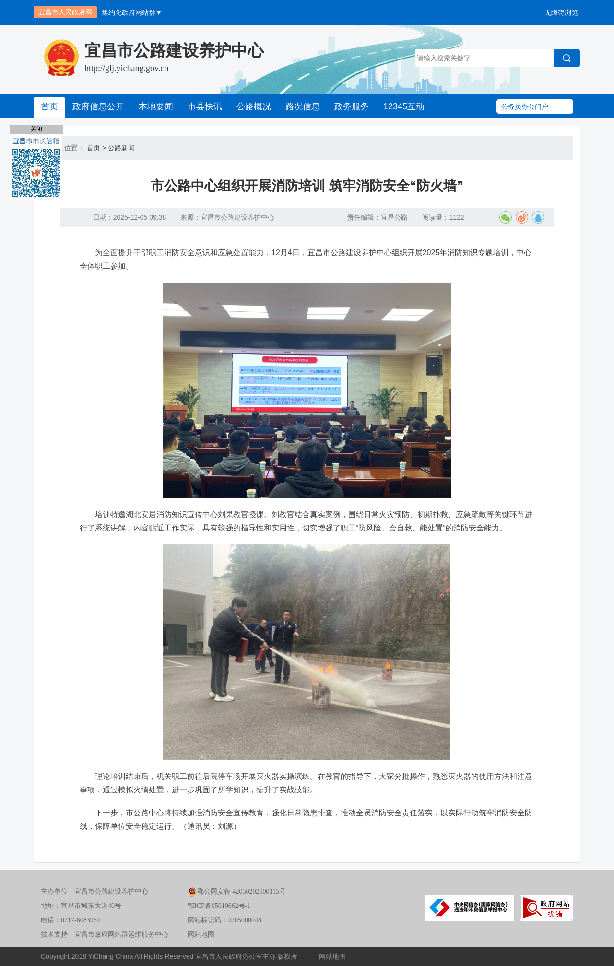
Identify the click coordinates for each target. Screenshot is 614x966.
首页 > (96, 148)
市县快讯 (205, 106)
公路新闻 (121, 148)
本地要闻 (156, 106)
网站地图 (201, 934)
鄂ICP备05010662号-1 (219, 905)
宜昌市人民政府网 (65, 12)
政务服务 (351, 106)
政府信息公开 (98, 106)
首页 (49, 106)
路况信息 (302, 106)
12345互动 (404, 106)
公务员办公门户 (524, 106)
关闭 (36, 129)
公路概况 (253, 106)
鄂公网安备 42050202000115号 (237, 891)
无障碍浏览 (561, 12)
